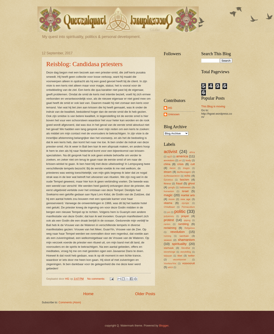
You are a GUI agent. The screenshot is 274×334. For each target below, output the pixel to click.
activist (170, 151)
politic (180, 211)
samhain (184, 236)
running (167, 236)
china (167, 164)
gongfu (171, 187)
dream (168, 171)
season (168, 240)
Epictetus (168, 180)
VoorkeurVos (170, 263)
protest (169, 220)
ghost (191, 183)
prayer (185, 216)
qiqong (187, 220)
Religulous (190, 228)
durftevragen (184, 172)
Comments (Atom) (70, 302)
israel (185, 191)
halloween (185, 187)
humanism (169, 191)
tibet (179, 255)
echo (187, 175)
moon (171, 199)
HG (170, 107)
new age (185, 199)
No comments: (96, 278)
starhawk (169, 248)
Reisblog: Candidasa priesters (84, 63)
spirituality (179, 244)
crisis (180, 164)
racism (167, 224)
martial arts (188, 195)
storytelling (185, 252)
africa (192, 152)
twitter (191, 255)
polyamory (169, 216)
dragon (186, 168)
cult (193, 164)
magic (168, 195)
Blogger (163, 325)
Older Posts (145, 294)
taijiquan (168, 256)
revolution (177, 232)
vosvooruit (188, 263)
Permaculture (188, 207)
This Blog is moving (213, 106)
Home (88, 294)
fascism (184, 179)
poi (168, 212)
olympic (185, 203)
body (188, 160)
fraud (179, 183)
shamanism (186, 239)
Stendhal (185, 248)
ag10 (169, 156)
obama (168, 203)
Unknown (174, 114)
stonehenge (169, 252)
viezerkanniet (179, 259)
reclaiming (170, 227)
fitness (167, 183)
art (180, 160)
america (182, 156)
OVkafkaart (169, 207)
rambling (183, 224)
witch (170, 267)
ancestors (169, 160)
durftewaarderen (172, 176)
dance (173, 168)
